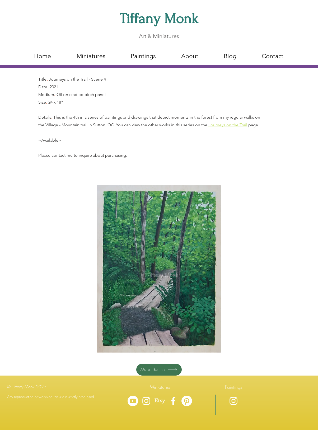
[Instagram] (146, 401)
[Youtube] (133, 401)
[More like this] (159, 370)
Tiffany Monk (159, 19)
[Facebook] (173, 401)
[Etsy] (160, 401)
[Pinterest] (186, 401)
